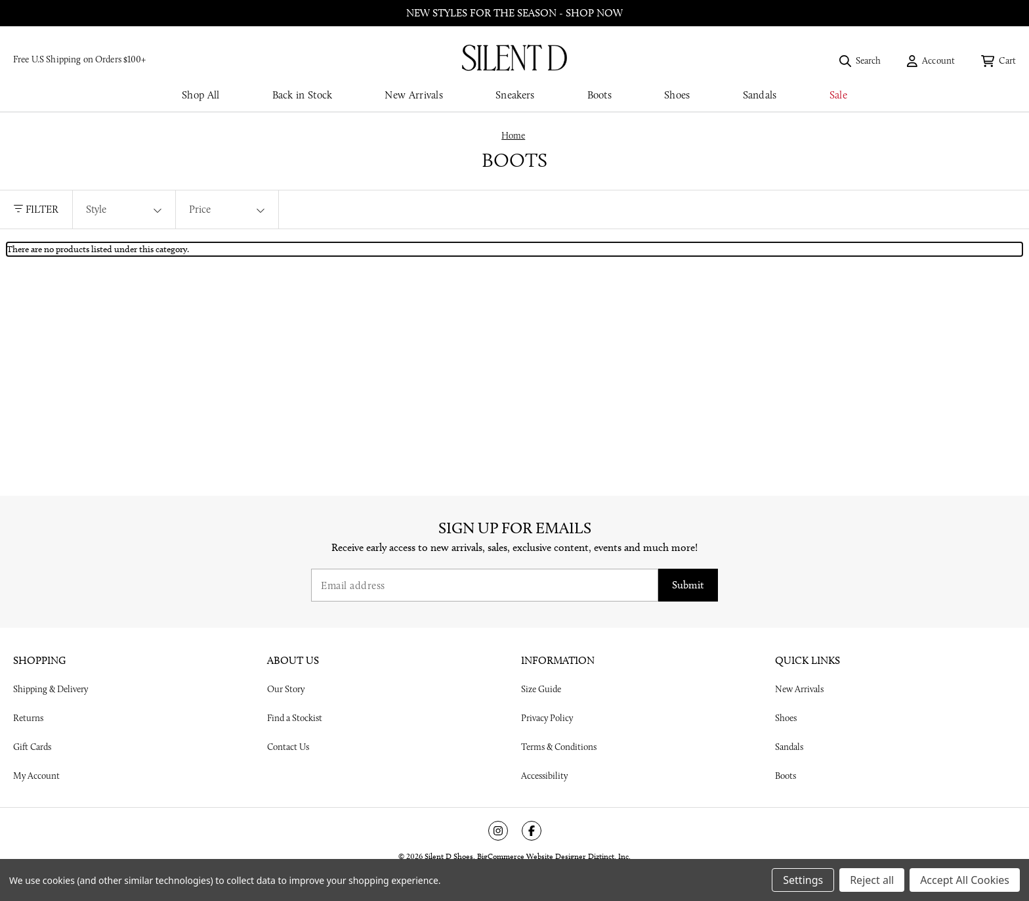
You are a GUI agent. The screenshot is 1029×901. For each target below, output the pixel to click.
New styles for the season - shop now (514, 13)
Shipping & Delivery (50, 689)
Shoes (677, 95)
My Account (36, 775)
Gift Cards (32, 747)
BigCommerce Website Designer (531, 856)
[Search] (860, 60)
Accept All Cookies (964, 880)
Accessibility (544, 775)
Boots (599, 95)
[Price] (227, 209)
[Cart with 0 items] (998, 60)
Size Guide (541, 689)
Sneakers (514, 95)
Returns (28, 718)
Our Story (285, 689)
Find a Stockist (294, 718)
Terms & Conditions (559, 747)
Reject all (872, 880)
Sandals (760, 95)
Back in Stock (302, 95)
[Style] (124, 209)
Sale (838, 95)
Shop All (200, 95)
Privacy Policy (547, 718)
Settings (803, 880)
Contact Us (288, 747)
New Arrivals (414, 95)
